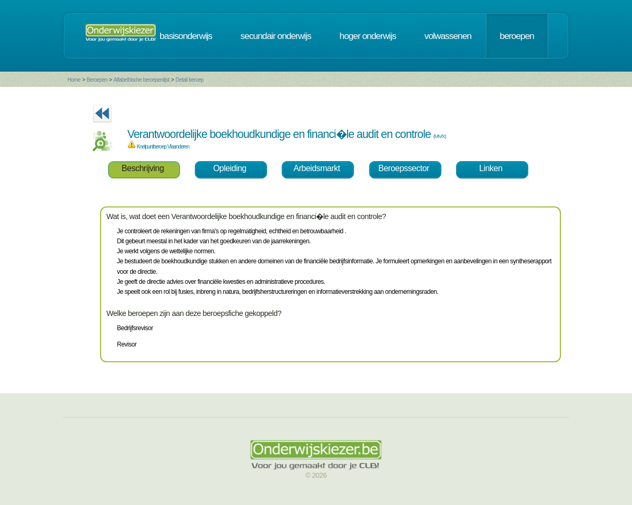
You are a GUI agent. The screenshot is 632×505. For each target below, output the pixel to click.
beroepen (517, 36)
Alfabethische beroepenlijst (142, 80)
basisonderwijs (186, 36)
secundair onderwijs (276, 36)
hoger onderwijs (368, 36)
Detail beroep (189, 80)
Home (74, 80)
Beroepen (96, 80)
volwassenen (447, 36)
